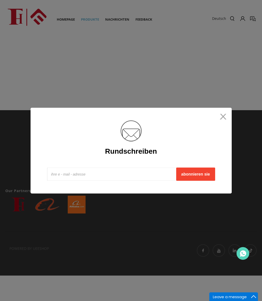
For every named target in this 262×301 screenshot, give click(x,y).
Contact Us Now (243, 253)
